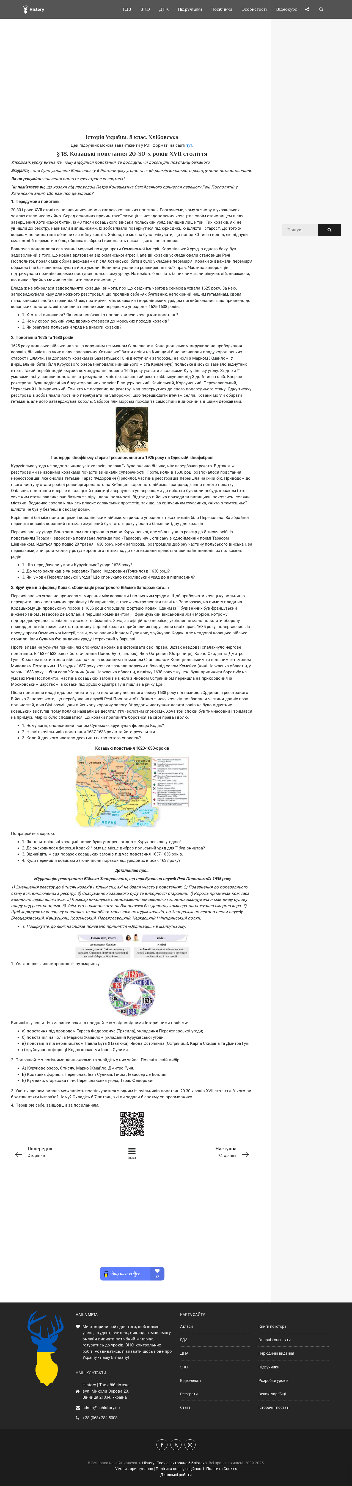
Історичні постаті (273, 1407)
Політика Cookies (221, 1468)
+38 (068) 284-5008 (99, 1417)
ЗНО (184, 1367)
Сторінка (59, 1151)
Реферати (189, 1394)
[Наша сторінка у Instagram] (190, 1444)
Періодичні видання (276, 1353)
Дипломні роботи (176, 1475)
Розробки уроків (273, 1380)
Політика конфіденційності (180, 1468)
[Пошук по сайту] (321, 9)
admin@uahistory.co (101, 1407)
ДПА (184, 1353)
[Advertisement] (132, 85)
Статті (185, 1407)
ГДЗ (183, 1340)
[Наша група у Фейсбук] (161, 1444)
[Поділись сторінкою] (307, 9)
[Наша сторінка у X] (176, 1444)
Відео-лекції (190, 1380)
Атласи (186, 1326)
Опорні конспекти (274, 1340)
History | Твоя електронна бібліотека (174, 1463)
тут (189, 145)
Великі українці (272, 1394)
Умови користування (134, 1468)
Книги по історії (272, 1326)
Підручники (268, 1367)
